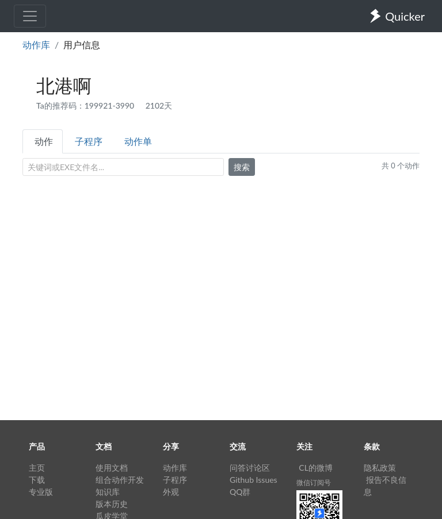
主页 (37, 467)
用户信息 (81, 44)
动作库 (36, 44)
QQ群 (240, 492)
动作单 (138, 141)
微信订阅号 (313, 482)
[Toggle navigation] (30, 16)
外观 (171, 492)
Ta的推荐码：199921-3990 (86, 105)
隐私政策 (380, 467)
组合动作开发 (120, 480)
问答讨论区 (250, 467)
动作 (44, 141)
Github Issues (253, 480)
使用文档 (112, 467)
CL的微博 (316, 467)
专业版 (41, 492)
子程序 (88, 141)
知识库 (108, 492)
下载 (37, 480)
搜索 (242, 167)
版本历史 (112, 504)
